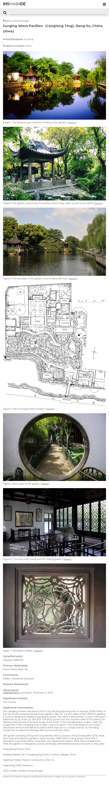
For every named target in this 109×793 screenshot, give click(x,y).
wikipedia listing (11, 692)
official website (11, 690)
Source (72, 122)
